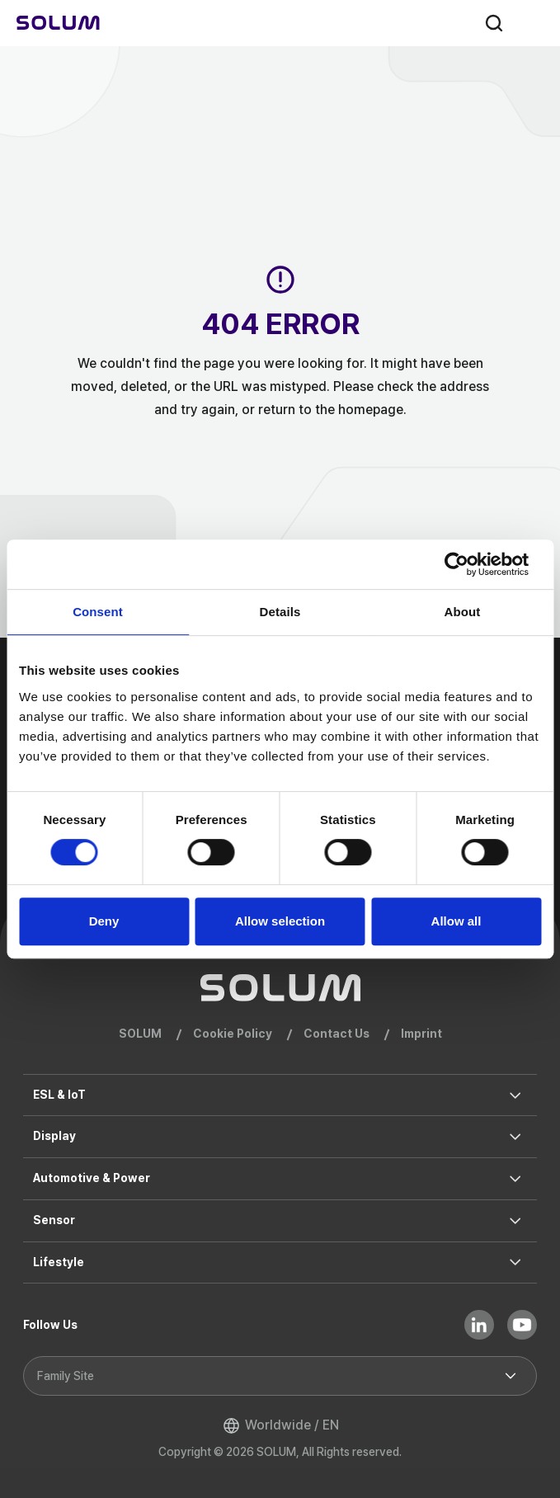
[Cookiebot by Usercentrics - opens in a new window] (469, 564)
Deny (104, 921)
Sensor (54, 1220)
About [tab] (463, 612)
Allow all (456, 921)
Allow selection (280, 921)
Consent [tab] (98, 612)
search (494, 23)
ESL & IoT (59, 1094)
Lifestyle (58, 1262)
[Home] (58, 23)
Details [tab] (280, 612)
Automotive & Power (91, 1178)
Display (54, 1135)
